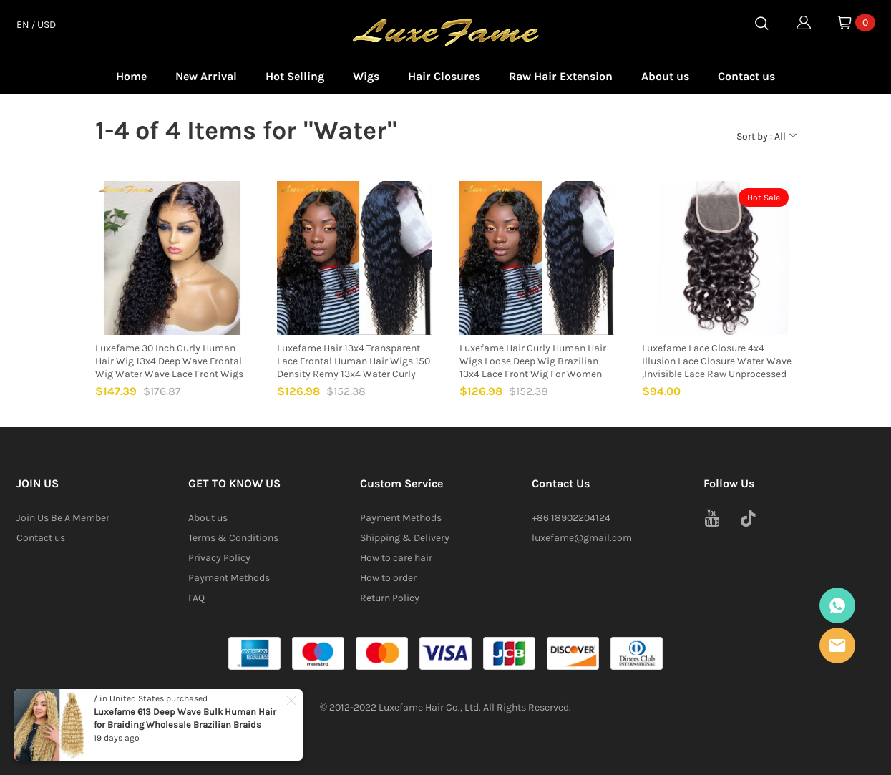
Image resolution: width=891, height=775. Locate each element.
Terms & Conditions (233, 538)
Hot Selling (295, 76)
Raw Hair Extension (561, 76)
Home (131, 76)
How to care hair (396, 558)
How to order (388, 578)
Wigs (366, 76)
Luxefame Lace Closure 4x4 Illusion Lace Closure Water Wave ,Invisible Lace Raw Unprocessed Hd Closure (717, 361)
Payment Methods (229, 578)
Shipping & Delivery (404, 538)
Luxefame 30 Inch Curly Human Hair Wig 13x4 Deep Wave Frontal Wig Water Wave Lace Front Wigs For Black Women (169, 361)
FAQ (196, 598)
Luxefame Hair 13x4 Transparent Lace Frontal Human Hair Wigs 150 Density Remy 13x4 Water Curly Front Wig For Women (353, 361)
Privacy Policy (219, 558)
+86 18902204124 (571, 518)
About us (665, 76)
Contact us (746, 76)
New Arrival (206, 76)
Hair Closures (444, 76)
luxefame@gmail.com (582, 538)
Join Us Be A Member (62, 518)
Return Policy (389, 598)
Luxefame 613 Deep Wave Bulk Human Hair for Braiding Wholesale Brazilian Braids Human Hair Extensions (185, 724)
